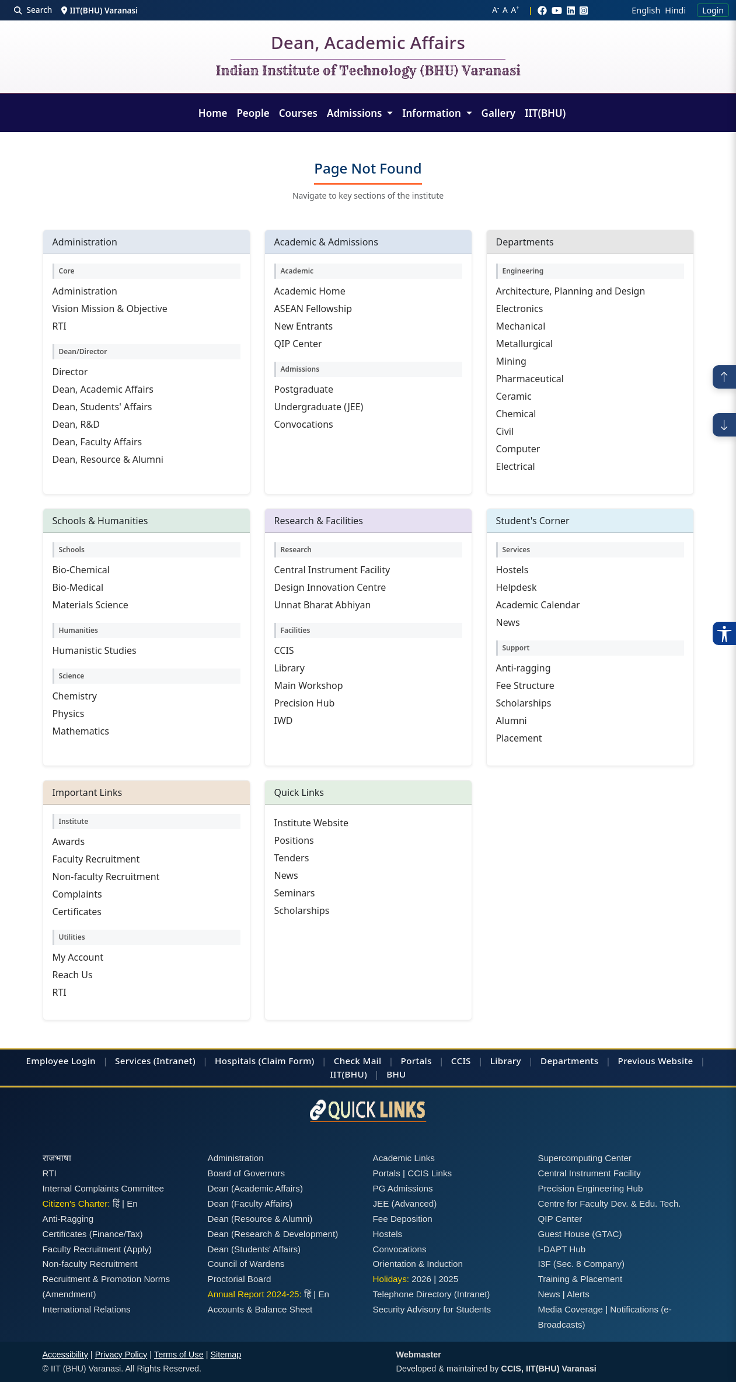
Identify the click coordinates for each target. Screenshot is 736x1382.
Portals (416, 1060)
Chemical (516, 413)
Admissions (356, 113)
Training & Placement (580, 1279)
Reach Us (73, 974)
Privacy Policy (121, 1354)
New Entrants (303, 326)
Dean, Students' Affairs (102, 406)
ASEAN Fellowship (313, 308)
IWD (283, 720)
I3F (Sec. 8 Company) (581, 1264)
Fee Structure (525, 685)
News (508, 622)
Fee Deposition (402, 1219)
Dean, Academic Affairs (368, 45)
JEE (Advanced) (405, 1203)
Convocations (303, 424)
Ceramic (514, 396)
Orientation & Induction (418, 1264)
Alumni (511, 720)
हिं (116, 1203)
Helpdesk (516, 587)
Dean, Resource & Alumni (108, 459)
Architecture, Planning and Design (571, 291)
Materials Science (90, 604)
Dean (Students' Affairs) (254, 1249)
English (646, 10)
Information (432, 113)
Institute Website (311, 822)
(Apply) (138, 1249)
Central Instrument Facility (332, 569)
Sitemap (225, 1354)
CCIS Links (429, 1173)
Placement (519, 738)
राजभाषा (57, 1158)
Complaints (77, 894)
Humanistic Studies (95, 650)
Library (289, 667)
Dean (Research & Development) (273, 1234)
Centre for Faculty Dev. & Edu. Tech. (609, 1203)
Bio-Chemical (81, 569)
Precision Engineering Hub (590, 1188)
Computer (518, 448)
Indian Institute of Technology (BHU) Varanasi (367, 71)
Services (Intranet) (155, 1060)
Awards (69, 841)
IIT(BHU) (545, 113)
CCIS (284, 650)
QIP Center (298, 343)
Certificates (77, 911)
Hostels (512, 569)
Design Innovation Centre (330, 587)
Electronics (519, 308)
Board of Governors (246, 1173)
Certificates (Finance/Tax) (93, 1234)
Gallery (499, 113)
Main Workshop (308, 685)
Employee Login (61, 1060)
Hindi (675, 10)
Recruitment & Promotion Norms (106, 1279)
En (132, 1203)
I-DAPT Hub (562, 1249)
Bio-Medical (78, 587)
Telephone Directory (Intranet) (431, 1294)
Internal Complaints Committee (104, 1188)
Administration (85, 291)
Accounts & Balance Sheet (260, 1309)
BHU (396, 1074)
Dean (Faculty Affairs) (250, 1203)
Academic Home (310, 291)
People (252, 113)
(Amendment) (69, 1294)
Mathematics (81, 731)
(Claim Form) (287, 1060)
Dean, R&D (76, 424)
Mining (511, 361)
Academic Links (404, 1158)
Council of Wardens (246, 1264)
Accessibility (65, 1354)
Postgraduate (303, 389)
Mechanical (521, 326)
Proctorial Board (239, 1279)
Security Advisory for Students (432, 1309)
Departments (569, 1060)
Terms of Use (179, 1354)
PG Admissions (403, 1188)
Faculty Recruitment (96, 859)
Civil (505, 431)
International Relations (87, 1309)
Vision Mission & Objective (110, 308)
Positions (294, 840)
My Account (78, 957)
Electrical (515, 466)
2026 (421, 1279)
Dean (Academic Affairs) (255, 1188)
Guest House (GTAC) (580, 1234)
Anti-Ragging (68, 1219)
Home (213, 113)
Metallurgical (524, 343)
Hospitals (235, 1060)
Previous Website (655, 1060)
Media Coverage (570, 1309)
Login (713, 10)
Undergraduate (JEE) (319, 406)
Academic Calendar (538, 604)
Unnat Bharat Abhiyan (322, 604)
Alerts (578, 1294)
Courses (298, 113)
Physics (69, 713)
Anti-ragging (523, 667)
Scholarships (524, 703)
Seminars (294, 892)
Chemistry (75, 696)
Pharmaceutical (530, 378)
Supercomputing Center (585, 1158)
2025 (448, 1279)
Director (70, 371)
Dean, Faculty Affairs (97, 441)
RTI (60, 326)
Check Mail (358, 1060)
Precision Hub (304, 703)
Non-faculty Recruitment (106, 876)
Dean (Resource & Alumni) (260, 1219)
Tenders (291, 857)
